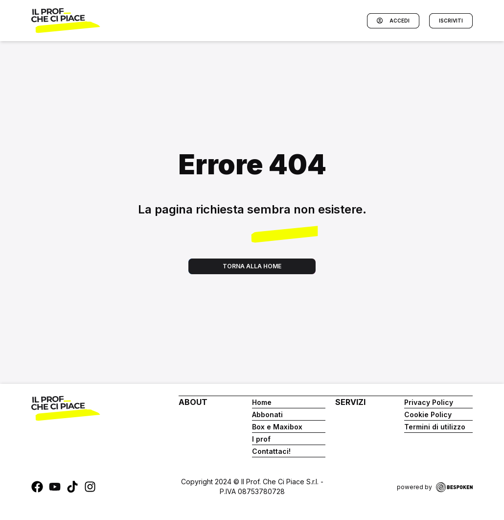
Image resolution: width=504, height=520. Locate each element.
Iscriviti (451, 21)
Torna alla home (252, 266)
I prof (261, 439)
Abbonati (267, 414)
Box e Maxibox (277, 427)
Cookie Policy (428, 414)
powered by (435, 487)
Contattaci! (271, 451)
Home (262, 402)
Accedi (393, 21)
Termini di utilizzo (434, 427)
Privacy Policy (428, 402)
